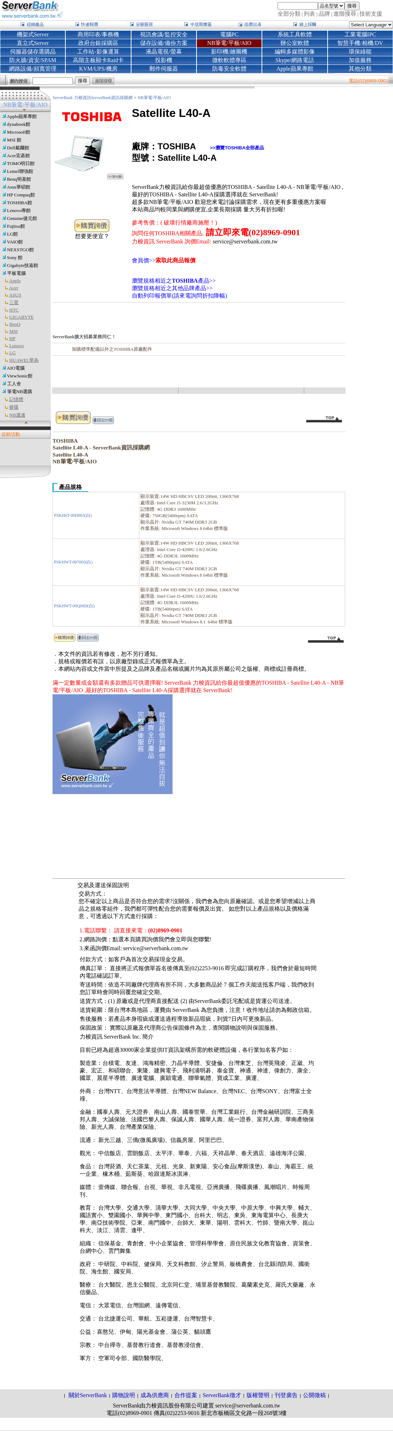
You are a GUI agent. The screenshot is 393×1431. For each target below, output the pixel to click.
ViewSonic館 (19, 376)
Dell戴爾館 (18, 147)
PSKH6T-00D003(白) (73, 515)
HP (12, 338)
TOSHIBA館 (19, 202)
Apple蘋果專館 (22, 116)
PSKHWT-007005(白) (73, 562)
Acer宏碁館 (18, 155)
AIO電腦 (16, 368)
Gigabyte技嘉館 (23, 265)
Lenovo (16, 345)
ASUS (15, 295)
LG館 (12, 234)
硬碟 (14, 407)
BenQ (14, 324)
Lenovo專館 (19, 210)
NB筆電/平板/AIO (154, 97)
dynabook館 (19, 124)
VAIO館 (15, 241)
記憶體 (16, 399)
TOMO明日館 (21, 163)
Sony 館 (15, 257)
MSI (13, 331)
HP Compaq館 (21, 194)
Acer (13, 287)
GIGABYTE (21, 317)
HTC (14, 310)
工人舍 (14, 383)
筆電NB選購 (20, 391)
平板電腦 (16, 273)
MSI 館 (14, 140)
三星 (14, 302)
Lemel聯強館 (20, 171)
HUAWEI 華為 (24, 360)
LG (12, 352)
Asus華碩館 (18, 187)
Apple (15, 280)
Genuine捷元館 (22, 218)
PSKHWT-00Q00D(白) (74, 605)
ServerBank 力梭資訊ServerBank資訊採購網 (93, 97)
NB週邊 (17, 415)
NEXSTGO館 (20, 249)
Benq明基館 (19, 179)
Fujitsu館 (16, 226)
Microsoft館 (19, 132)
